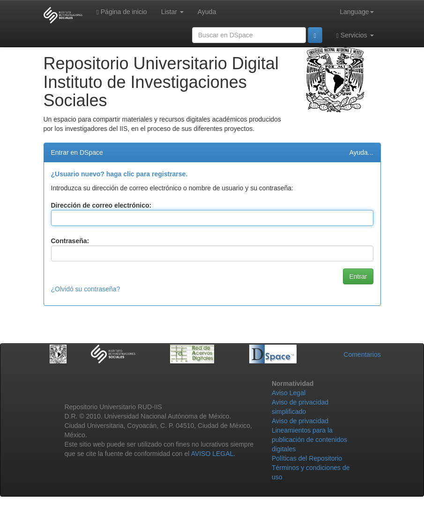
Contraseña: (70, 241)
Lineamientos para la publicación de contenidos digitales (309, 439)
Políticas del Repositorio (307, 458)
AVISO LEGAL (212, 453)
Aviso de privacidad (300, 421)
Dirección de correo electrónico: (101, 205)
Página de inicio (122, 12)
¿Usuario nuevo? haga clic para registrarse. (119, 174)
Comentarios (361, 354)
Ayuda (207, 11)
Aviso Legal (288, 393)
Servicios (355, 35)
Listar (172, 11)
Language (356, 11)
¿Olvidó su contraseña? (85, 289)
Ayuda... (361, 152)
